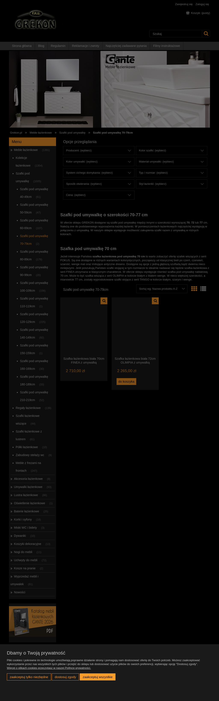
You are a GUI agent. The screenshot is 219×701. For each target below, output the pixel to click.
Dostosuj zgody (65, 677)
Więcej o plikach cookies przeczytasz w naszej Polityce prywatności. (49, 668)
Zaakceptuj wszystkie (97, 677)
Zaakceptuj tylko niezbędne (29, 677)
